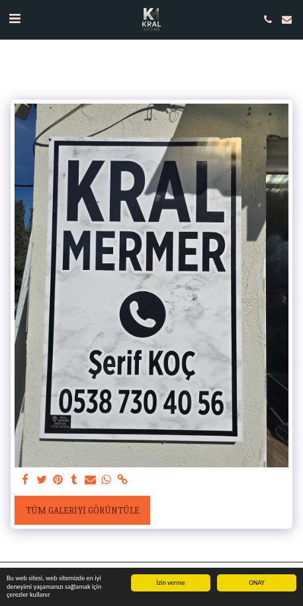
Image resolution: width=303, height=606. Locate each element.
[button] (14, 19)
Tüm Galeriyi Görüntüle (83, 510)
